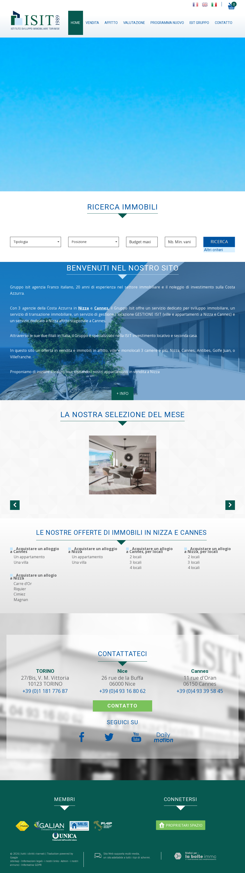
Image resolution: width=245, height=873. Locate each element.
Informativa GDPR (31, 865)
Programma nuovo (167, 23)
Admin (64, 861)
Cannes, (101, 308)
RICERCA (219, 241)
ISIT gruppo (199, 23)
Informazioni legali (32, 861)
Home (75, 23)
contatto (223, 23)
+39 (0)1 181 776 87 (45, 691)
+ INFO (122, 393)
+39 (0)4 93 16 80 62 (122, 691)
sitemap (14, 861)
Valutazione (134, 23)
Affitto (111, 23)
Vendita (92, 23)
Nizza (83, 308)
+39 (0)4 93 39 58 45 (200, 691)
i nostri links (52, 861)
